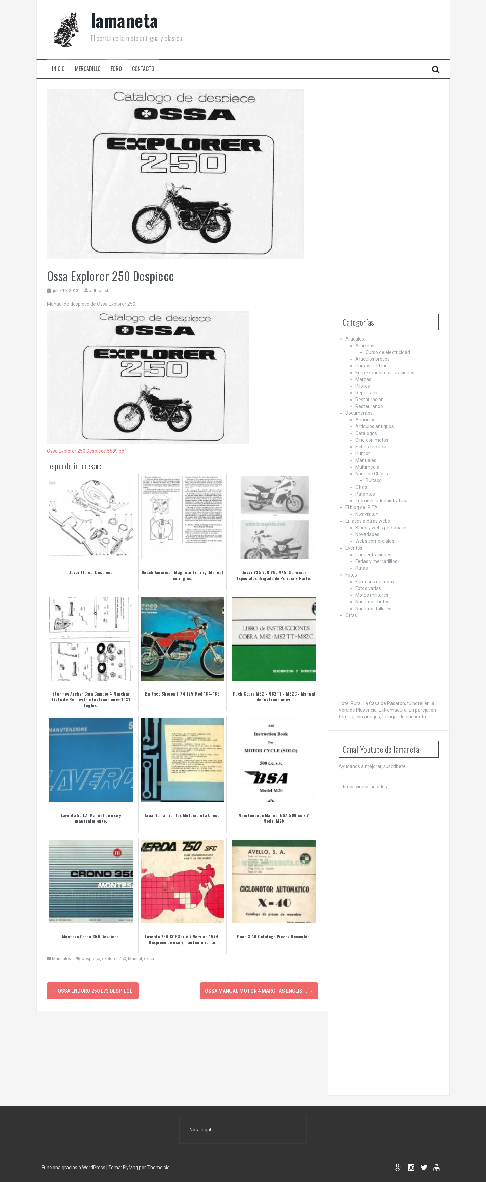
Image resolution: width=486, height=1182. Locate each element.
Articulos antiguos (374, 426)
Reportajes (367, 392)
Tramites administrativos (382, 500)
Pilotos (362, 386)
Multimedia (367, 467)
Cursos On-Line (371, 365)
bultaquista (100, 290)
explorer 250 (114, 958)
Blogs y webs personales (381, 527)
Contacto (143, 69)
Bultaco (374, 480)
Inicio (58, 69)
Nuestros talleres (373, 608)
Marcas (363, 379)
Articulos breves (372, 359)
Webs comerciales (374, 541)
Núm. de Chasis (371, 473)
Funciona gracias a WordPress (74, 1167)
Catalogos (366, 433)
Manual (135, 958)
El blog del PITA (361, 507)
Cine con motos (371, 440)
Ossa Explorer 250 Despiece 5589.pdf (86, 451)
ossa (149, 958)
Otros (361, 487)
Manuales (61, 958)
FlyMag (130, 1167)
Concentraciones (373, 554)
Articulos (354, 339)
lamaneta (124, 20)
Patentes (365, 494)
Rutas (361, 568)
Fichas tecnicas (371, 446)
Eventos (353, 548)
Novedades (367, 534)
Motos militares (371, 595)
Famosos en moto (374, 581)
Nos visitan (366, 514)
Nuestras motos (372, 601)
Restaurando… (370, 406)
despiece (91, 958)
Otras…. (353, 615)
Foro (116, 69)
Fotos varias (368, 588)
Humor (362, 453)
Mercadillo (88, 69)
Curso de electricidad (388, 352)
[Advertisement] (389, 190)
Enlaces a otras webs (367, 521)
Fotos (351, 575)
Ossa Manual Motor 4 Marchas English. (259, 991)
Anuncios (365, 419)
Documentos (359, 413)
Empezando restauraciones (384, 372)
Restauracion (369, 399)
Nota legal (200, 1129)
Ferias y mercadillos (376, 561)
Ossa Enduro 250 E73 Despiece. (93, 991)
